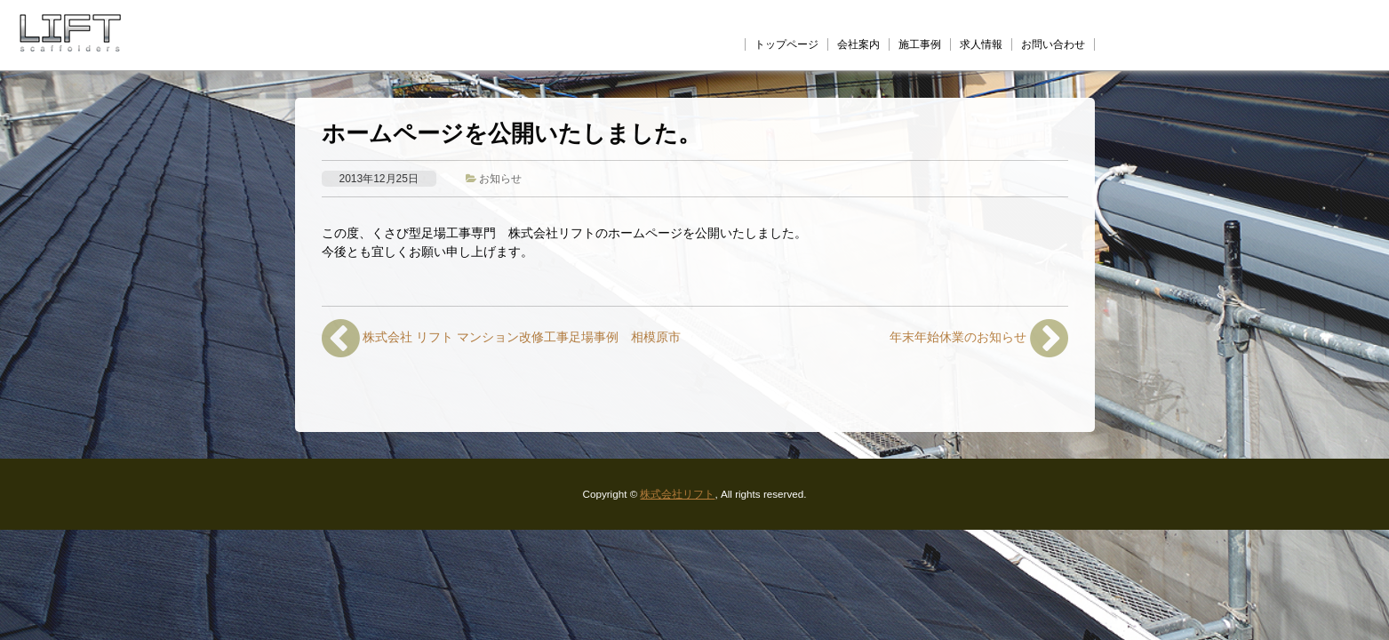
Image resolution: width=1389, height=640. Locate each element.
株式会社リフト (677, 494)
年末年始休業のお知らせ (979, 338)
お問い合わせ (1053, 44)
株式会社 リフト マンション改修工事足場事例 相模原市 (502, 338)
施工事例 (919, 44)
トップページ (786, 44)
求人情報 (981, 44)
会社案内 (858, 44)
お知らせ (500, 178)
